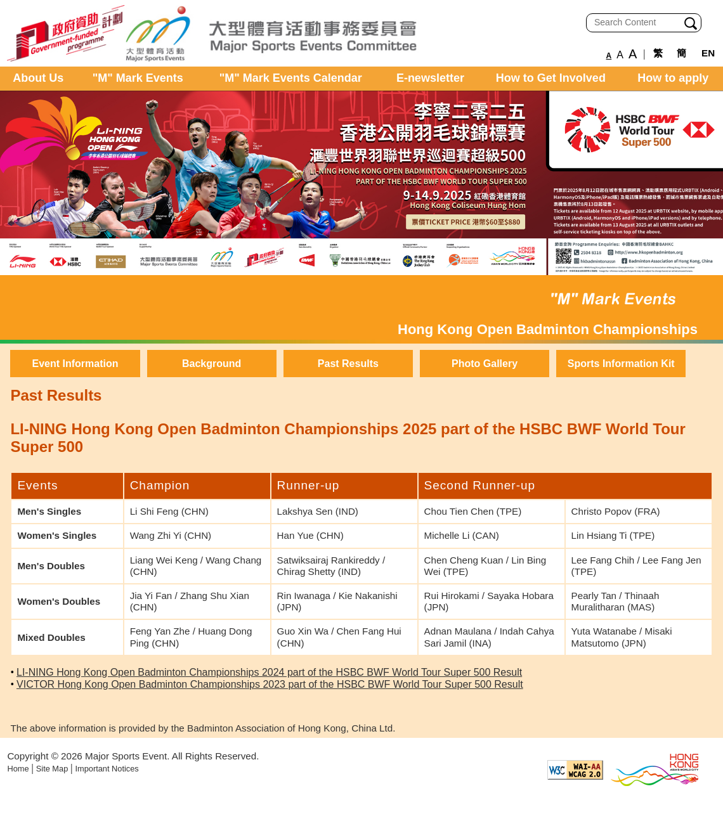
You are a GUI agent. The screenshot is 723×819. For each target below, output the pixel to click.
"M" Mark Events (138, 78)
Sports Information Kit (621, 363)
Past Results (348, 363)
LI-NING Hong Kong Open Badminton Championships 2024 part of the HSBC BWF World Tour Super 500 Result (269, 672)
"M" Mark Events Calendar (290, 78)
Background (211, 363)
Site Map (52, 768)
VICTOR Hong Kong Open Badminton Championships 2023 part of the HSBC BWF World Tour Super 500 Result (269, 684)
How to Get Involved (551, 78)
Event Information (75, 363)
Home (18, 768)
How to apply (672, 78)
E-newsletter (430, 78)
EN (708, 53)
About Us (38, 78)
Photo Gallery (485, 363)
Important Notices (106, 768)
